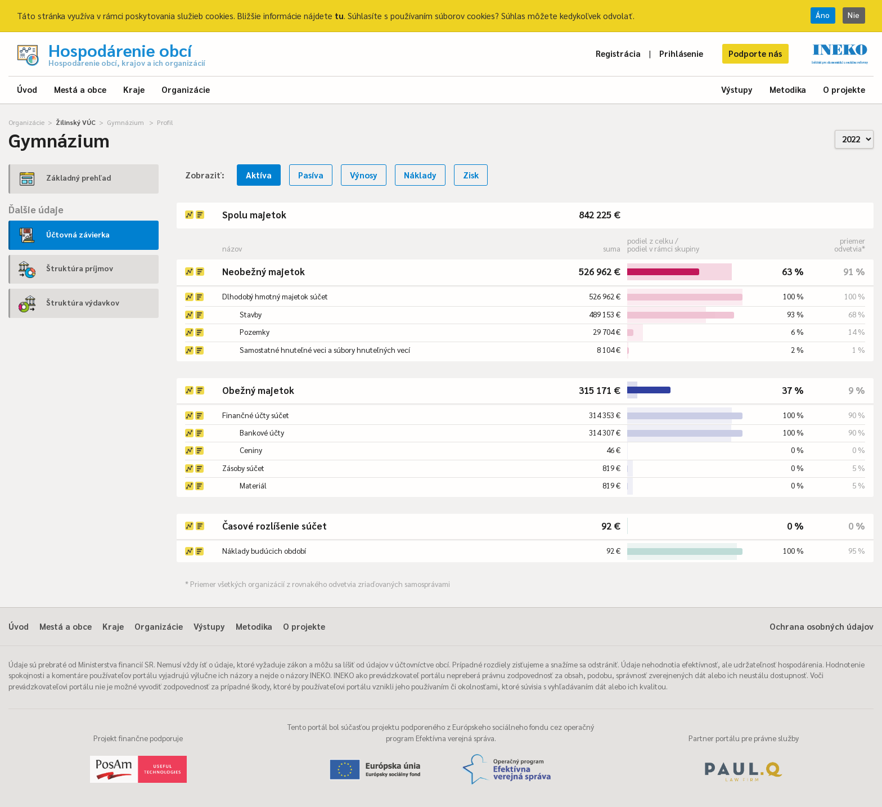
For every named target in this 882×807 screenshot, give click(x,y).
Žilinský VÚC (76, 122)
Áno (823, 15)
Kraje (134, 89)
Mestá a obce (80, 89)
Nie (854, 15)
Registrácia (618, 53)
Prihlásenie (681, 53)
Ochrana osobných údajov (822, 626)
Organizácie (185, 89)
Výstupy (737, 89)
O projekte (844, 89)
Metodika (788, 89)
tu (339, 15)
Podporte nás (755, 53)
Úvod (27, 89)
